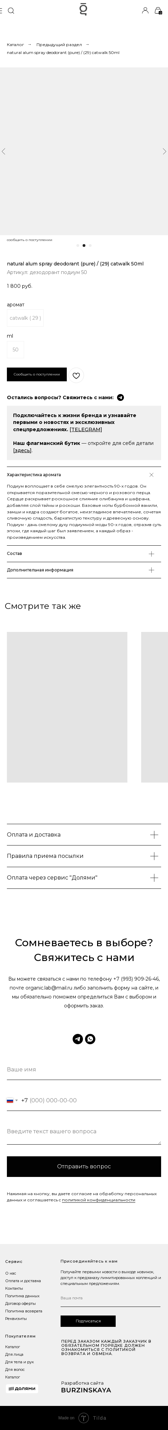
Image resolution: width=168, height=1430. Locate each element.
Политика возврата (23, 1311)
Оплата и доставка (23, 1280)
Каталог (15, 44)
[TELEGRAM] (86, 429)
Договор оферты (20, 1303)
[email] (110, 1298)
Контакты (14, 1288)
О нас (10, 1273)
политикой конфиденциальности (98, 1199)
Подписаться (88, 1321)
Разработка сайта (82, 1383)
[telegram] (78, 1039)
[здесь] (22, 450)
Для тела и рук (19, 1362)
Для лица (14, 1354)
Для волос (15, 1369)
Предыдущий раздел (59, 44)
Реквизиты (16, 1318)
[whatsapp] (90, 1039)
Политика (14, 1295)
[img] (11, 10)
